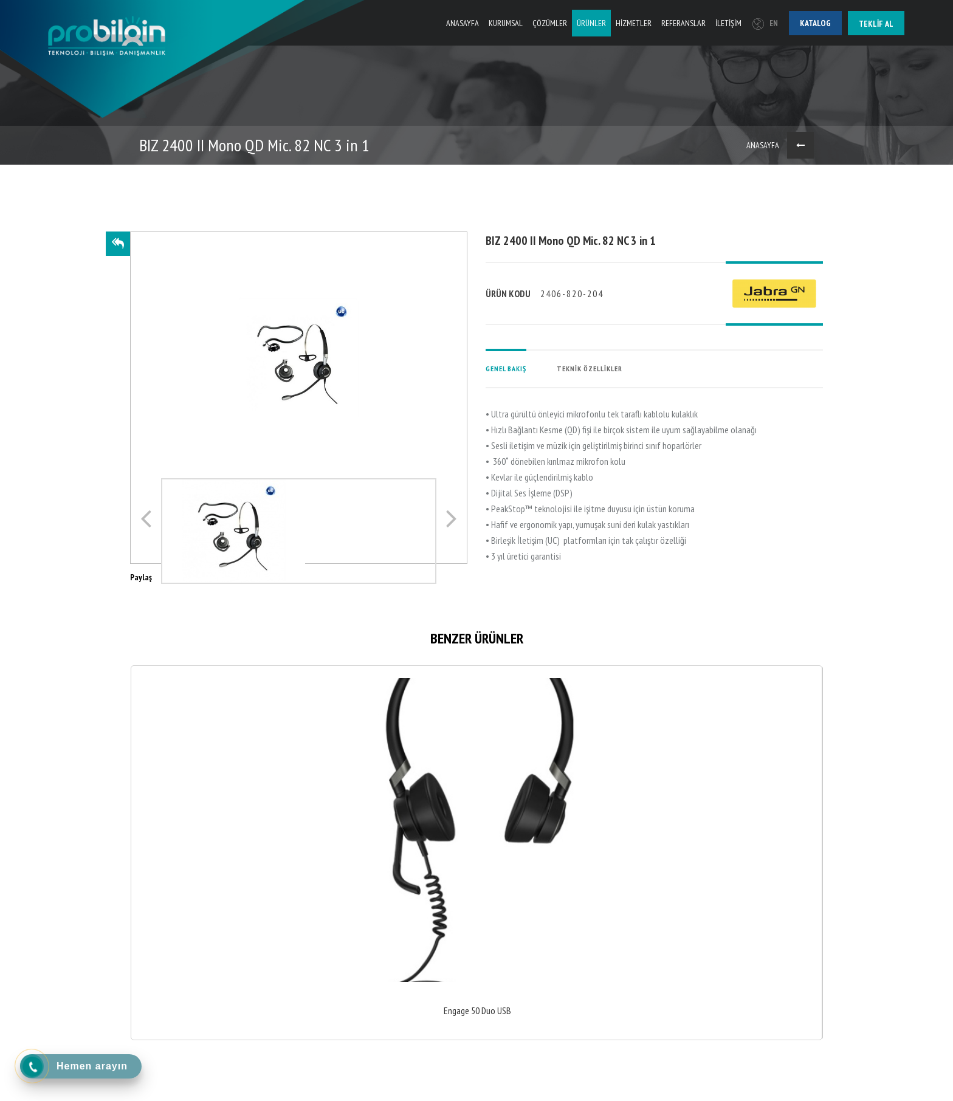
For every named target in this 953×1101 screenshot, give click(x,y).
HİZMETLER (634, 23)
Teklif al (876, 23)
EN (765, 23)
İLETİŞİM (728, 23)
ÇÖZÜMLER (549, 23)
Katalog (815, 23)
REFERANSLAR (683, 23)
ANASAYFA (462, 23)
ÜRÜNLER (591, 23)
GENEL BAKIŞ (506, 368)
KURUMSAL (506, 23)
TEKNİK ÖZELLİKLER (589, 368)
